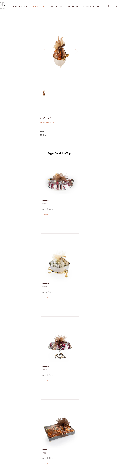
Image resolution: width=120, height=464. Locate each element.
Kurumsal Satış (93, 6)
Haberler (56, 6)
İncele (44, 214)
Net (42, 131)
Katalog (72, 6)
